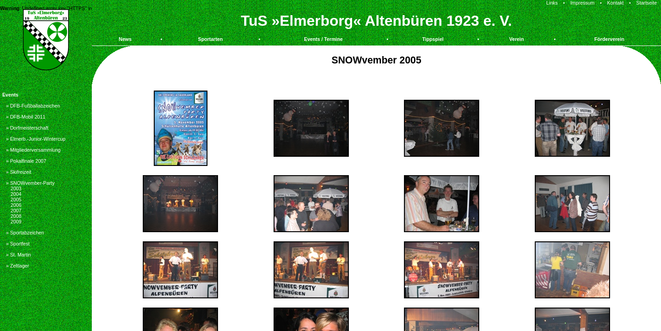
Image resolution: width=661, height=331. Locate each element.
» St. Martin (18, 254)
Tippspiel (433, 39)
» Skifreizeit (18, 172)
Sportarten (210, 39)
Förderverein (609, 39)
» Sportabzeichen (25, 232)
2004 (16, 194)
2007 (16, 210)
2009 (16, 221)
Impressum (582, 3)
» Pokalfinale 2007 (26, 161)
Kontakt (615, 3)
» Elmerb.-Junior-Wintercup (36, 139)
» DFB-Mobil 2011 (25, 117)
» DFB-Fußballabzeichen (33, 105)
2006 (16, 205)
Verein (516, 39)
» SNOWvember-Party (30, 183)
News (125, 39)
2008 (16, 216)
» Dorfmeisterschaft (27, 128)
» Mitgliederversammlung (33, 150)
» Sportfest (18, 243)
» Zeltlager (17, 265)
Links (552, 3)
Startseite (646, 3)
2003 (16, 188)
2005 (16, 199)
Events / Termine (323, 39)
